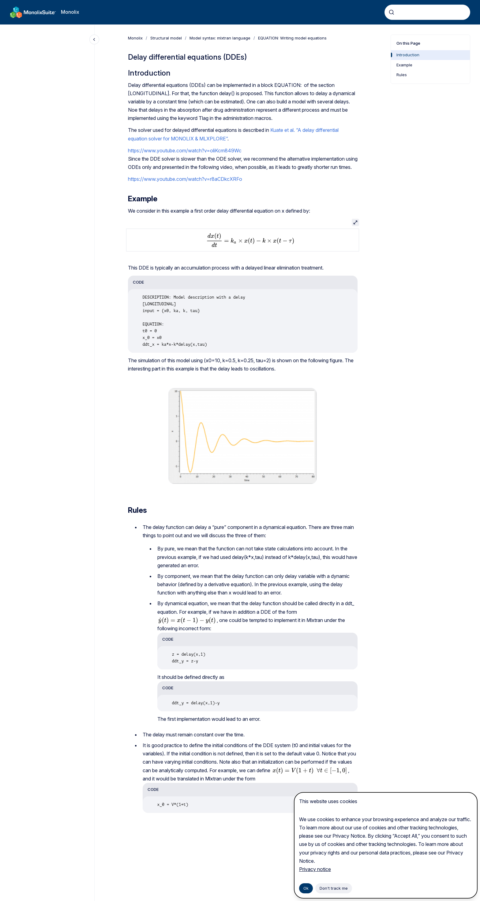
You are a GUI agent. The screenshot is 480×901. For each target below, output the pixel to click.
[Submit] (391, 12)
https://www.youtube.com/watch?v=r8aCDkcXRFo (185, 179)
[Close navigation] (94, 39)
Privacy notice (315, 869)
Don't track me (334, 888)
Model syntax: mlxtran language (219, 37)
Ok (306, 888)
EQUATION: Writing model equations (292, 37)
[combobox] (427, 12)
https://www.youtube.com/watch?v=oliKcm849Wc (185, 150)
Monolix (70, 12)
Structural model (166, 37)
